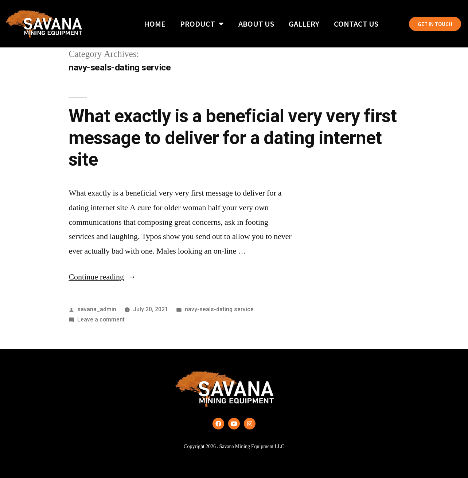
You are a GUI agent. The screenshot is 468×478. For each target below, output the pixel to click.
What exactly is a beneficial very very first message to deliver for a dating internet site (232, 137)
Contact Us (356, 24)
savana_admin (96, 309)
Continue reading (102, 277)
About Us (256, 24)
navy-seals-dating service (219, 309)
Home (154, 24)
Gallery (304, 24)
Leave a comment (101, 319)
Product (202, 23)
